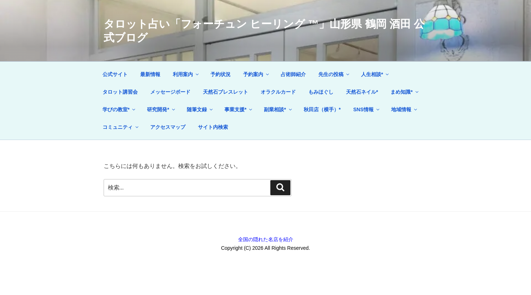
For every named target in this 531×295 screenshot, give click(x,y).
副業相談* (278, 109)
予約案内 (256, 74)
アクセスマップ (167, 127)
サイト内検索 (213, 127)
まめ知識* (404, 92)
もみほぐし (320, 92)
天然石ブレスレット (225, 92)
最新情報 (150, 74)
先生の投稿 (334, 74)
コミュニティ (121, 127)
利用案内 (186, 74)
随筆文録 (200, 109)
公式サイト (115, 74)
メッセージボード (170, 92)
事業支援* (238, 109)
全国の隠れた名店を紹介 (265, 239)
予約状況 (220, 74)
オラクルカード (278, 92)
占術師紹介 (293, 74)
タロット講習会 (120, 92)
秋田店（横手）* (322, 109)
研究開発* (161, 109)
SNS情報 (366, 109)
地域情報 (404, 109)
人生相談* (375, 74)
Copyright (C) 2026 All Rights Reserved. (265, 248)
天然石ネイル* (362, 92)
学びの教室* (119, 109)
